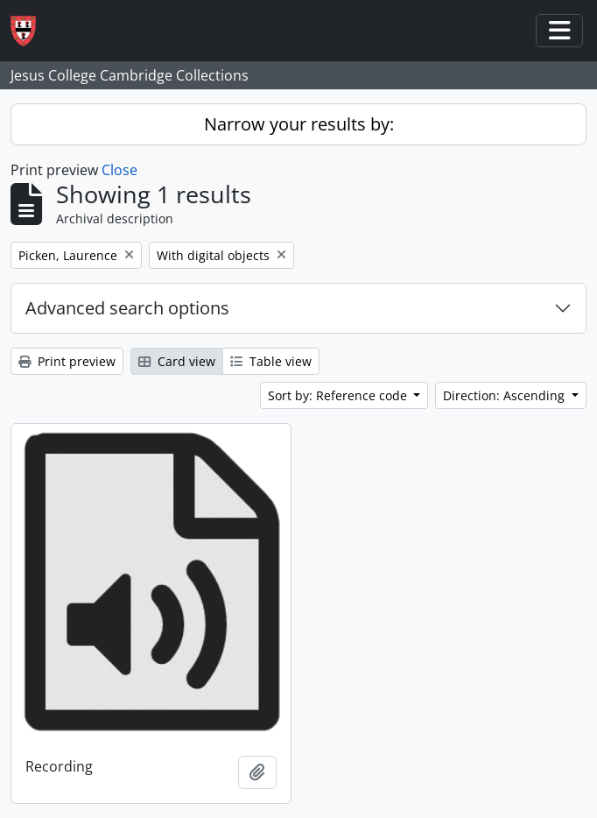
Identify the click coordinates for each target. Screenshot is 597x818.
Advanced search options (127, 308)
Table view (271, 361)
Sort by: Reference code (339, 395)
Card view (176, 361)
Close (119, 170)
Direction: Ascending (505, 395)
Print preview (67, 361)
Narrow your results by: (299, 124)
